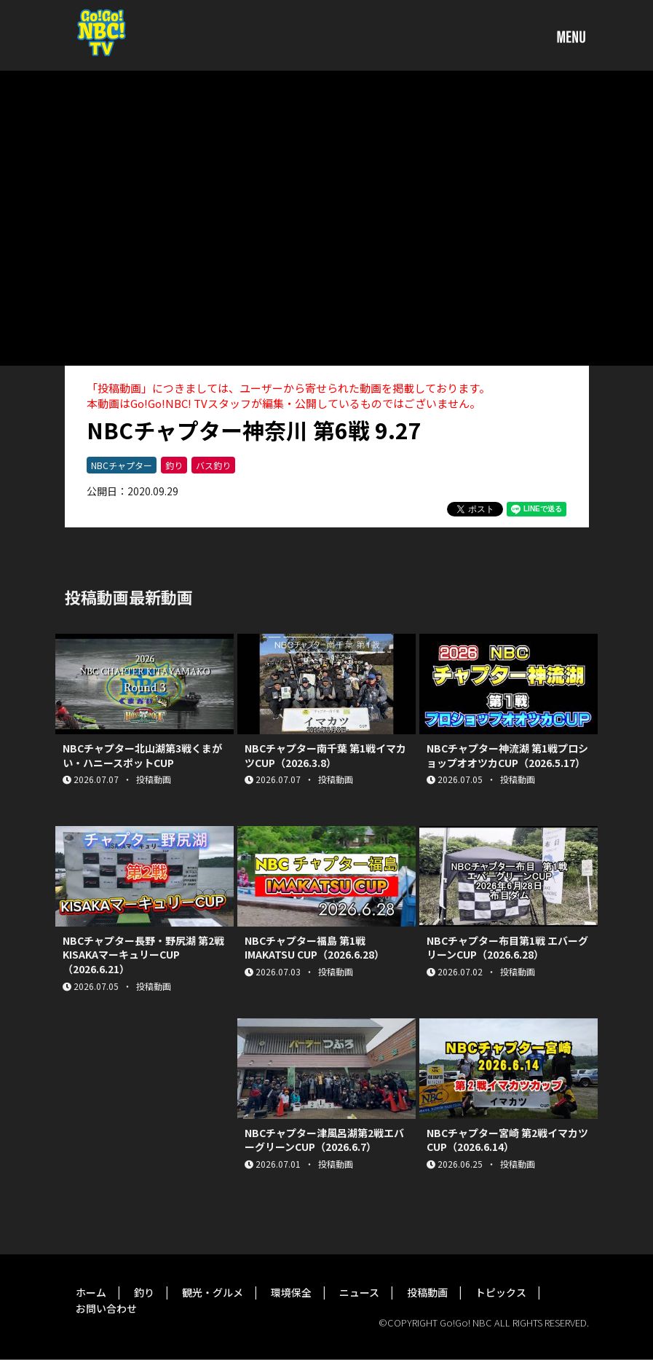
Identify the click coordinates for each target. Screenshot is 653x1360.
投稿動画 (427, 1292)
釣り (174, 465)
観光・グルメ (212, 1292)
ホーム (91, 1292)
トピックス (500, 1292)
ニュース (359, 1292)
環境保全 (291, 1292)
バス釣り (213, 465)
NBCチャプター (121, 465)
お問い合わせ (106, 1308)
